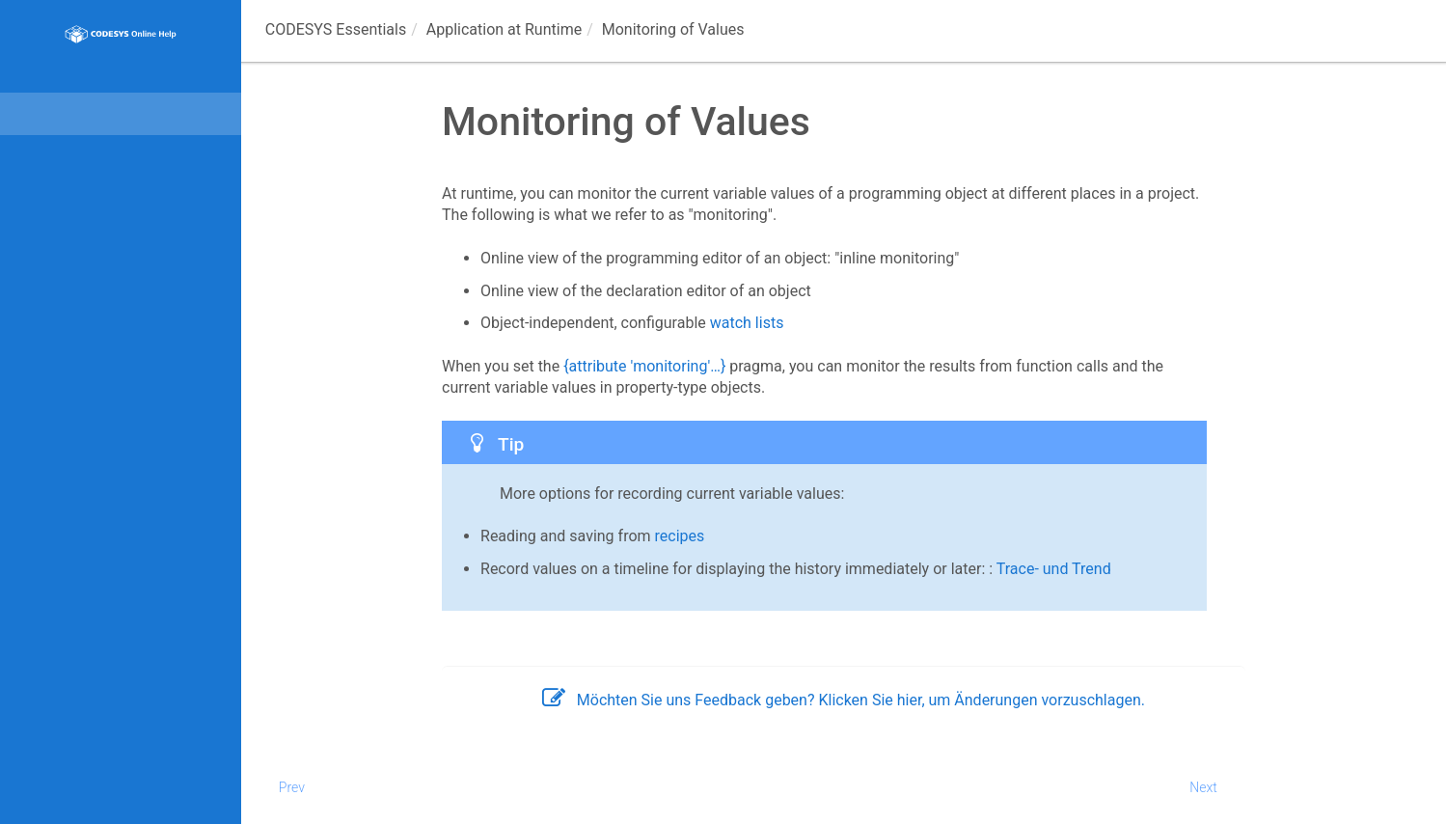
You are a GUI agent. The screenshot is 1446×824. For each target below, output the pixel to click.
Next (1203, 787)
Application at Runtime (504, 29)
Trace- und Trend (1053, 569)
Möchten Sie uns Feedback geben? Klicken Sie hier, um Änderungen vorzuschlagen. (843, 700)
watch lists (747, 323)
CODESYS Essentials (335, 29)
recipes (680, 536)
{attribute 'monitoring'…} (644, 366)
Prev (292, 787)
